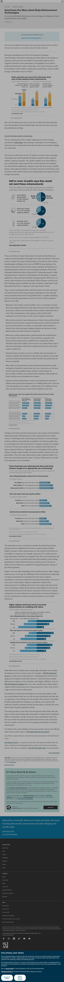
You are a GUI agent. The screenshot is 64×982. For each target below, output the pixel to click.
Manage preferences (7, 971)
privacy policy (10, 968)
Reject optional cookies (19, 977)
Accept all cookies (7, 977)
